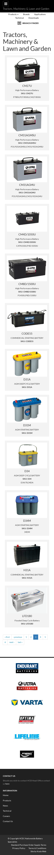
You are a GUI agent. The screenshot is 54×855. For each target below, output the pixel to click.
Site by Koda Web (38, 851)
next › (11, 642)
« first (7, 637)
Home (5, 795)
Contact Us (8, 821)
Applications (40, 14)
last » (20, 642)
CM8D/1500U (27, 284)
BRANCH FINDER (30, 23)
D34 (27, 471)
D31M (27, 425)
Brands (26, 14)
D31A (27, 379)
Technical (19, 18)
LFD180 (27, 616)
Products (13, 14)
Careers (6, 816)
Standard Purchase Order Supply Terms (28, 845)
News (5, 805)
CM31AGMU (27, 184)
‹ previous (17, 637)
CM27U (27, 85)
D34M (27, 520)
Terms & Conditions (37, 848)
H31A (27, 570)
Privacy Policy (18, 848)
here (7, 783)
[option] (27, 713)
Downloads (34, 18)
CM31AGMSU (27, 135)
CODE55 (27, 333)
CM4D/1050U (27, 234)
